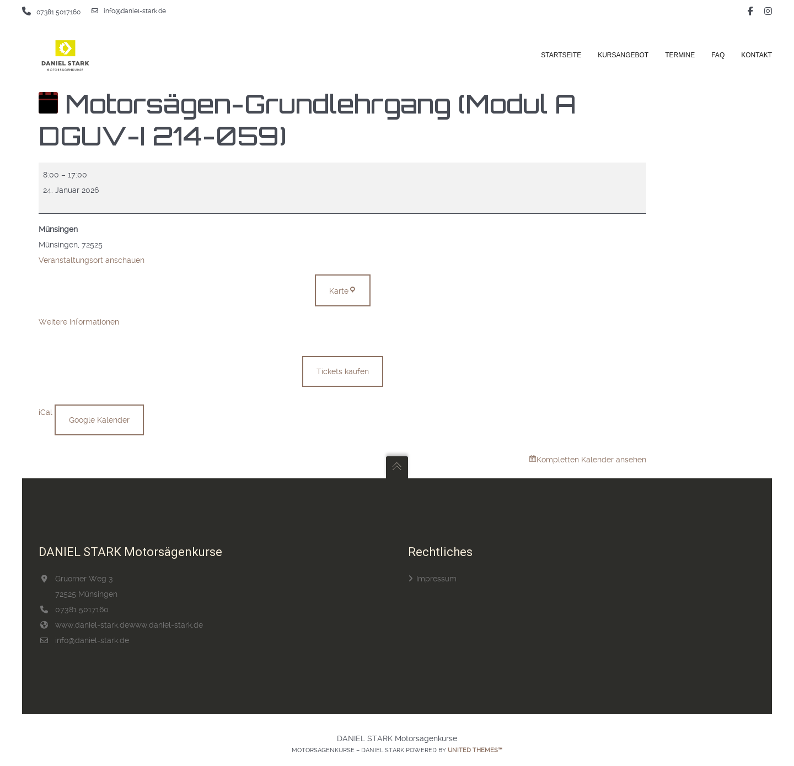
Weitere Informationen (79, 321)
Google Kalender (99, 420)
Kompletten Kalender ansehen (591, 459)
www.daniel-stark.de (92, 625)
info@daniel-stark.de (129, 11)
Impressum (436, 578)
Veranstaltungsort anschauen (91, 260)
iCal (45, 412)
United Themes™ (475, 750)
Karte (350, 288)
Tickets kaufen (342, 371)
